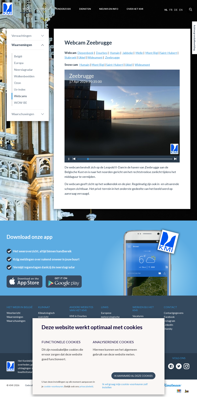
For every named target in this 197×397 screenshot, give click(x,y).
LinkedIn (168, 324)
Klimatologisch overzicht (46, 314)
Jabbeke (127, 53)
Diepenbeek (85, 53)
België (18, 56)
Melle (139, 53)
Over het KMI (135, 8)
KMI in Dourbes (78, 316)
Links (104, 307)
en (180, 9)
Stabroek (70, 57)
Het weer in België (20, 307)
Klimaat (42, 8)
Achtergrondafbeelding (194, 38)
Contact (170, 307)
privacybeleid (86, 386)
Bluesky (168, 328)
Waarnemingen (22, 45)
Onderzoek (63, 8)
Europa (18, 63)
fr (170, 9)
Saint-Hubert (168, 53)
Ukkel (81, 57)
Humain (115, 53)
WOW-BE (20, 102)
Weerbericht (13, 312)
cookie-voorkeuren (53, 386)
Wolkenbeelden (24, 76)
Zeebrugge (112, 57)
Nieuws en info (108, 8)
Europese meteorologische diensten (110, 316)
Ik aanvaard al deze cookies (133, 375)
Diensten (85, 8)
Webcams (20, 96)
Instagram (169, 320)
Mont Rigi (151, 53)
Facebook (169, 316)
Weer (26, 8)
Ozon (17, 83)
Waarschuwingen (23, 114)
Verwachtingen (22, 35)
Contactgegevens (173, 312)
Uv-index (19, 89)
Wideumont (95, 57)
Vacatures (138, 316)
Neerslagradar (23, 69)
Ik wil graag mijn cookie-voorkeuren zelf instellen (125, 385)
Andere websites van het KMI (81, 308)
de (176, 9)
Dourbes (101, 53)
